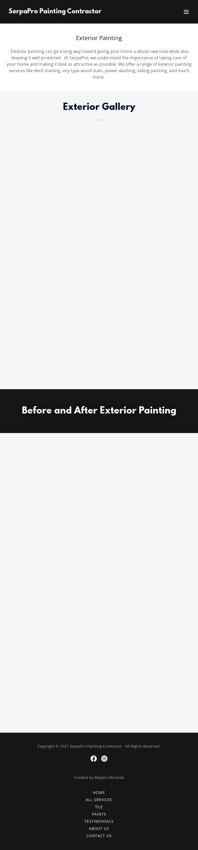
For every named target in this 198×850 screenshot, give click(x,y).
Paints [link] (99, 814)
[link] (55, 12)
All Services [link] (99, 799)
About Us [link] (99, 828)
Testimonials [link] (99, 821)
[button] (186, 11)
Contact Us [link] (99, 835)
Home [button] (99, 792)
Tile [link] (99, 806)
